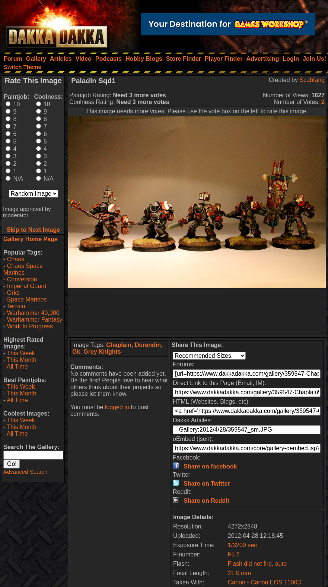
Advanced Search (25, 471)
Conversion (22, 279)
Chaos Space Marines (23, 269)
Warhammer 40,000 (33, 313)
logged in (117, 407)
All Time (17, 366)
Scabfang (312, 80)
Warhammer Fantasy (35, 319)
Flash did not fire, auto (257, 564)
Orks (13, 293)
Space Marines (27, 299)
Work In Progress (30, 326)
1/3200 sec (242, 545)
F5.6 (234, 554)
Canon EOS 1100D (276, 582)
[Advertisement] (197, 311)
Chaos (15, 259)
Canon (236, 582)
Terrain (16, 306)
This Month (21, 360)
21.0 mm (239, 573)
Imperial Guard (27, 286)
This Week (21, 353)
